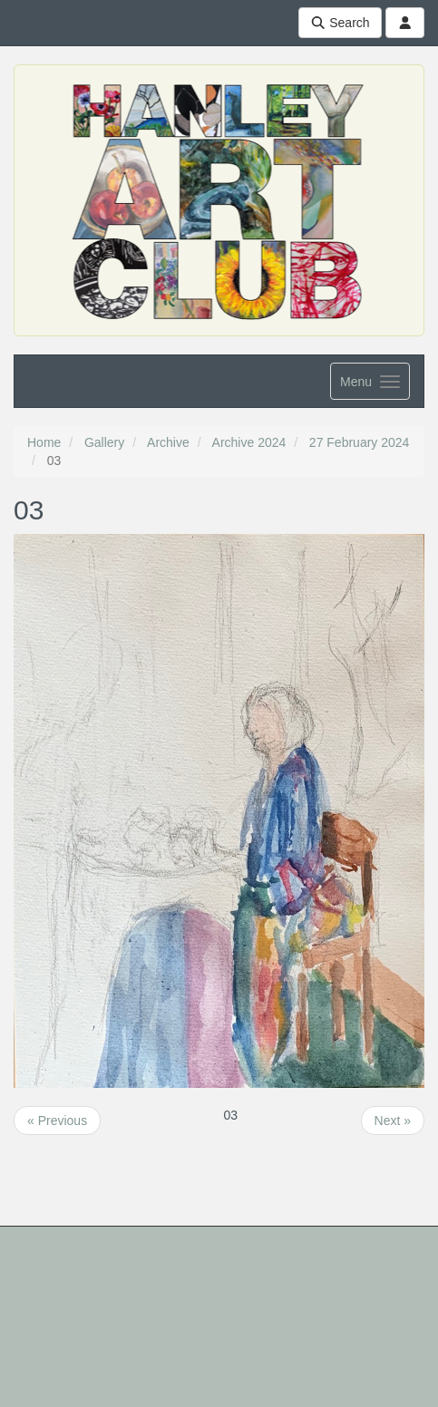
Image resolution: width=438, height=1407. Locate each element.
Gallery (104, 442)
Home (44, 442)
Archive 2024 (249, 442)
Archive (168, 442)
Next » (393, 1120)
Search (340, 22)
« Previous (57, 1120)
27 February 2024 (359, 442)
